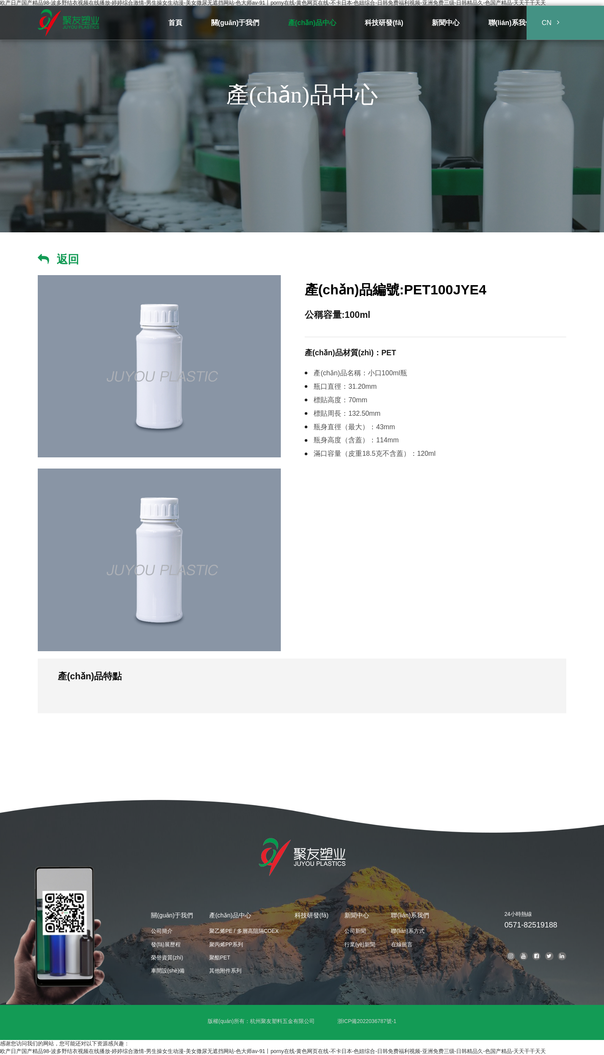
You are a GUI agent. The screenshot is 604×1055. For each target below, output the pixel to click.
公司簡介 (162, 931)
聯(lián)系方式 (407, 931)
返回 (68, 259)
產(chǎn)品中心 (230, 915)
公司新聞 (355, 931)
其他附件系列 (225, 971)
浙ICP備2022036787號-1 (366, 1021)
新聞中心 (356, 915)
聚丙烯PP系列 (226, 944)
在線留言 (402, 944)
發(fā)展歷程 (166, 944)
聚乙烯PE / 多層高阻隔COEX (244, 931)
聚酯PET (219, 958)
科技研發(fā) (312, 915)
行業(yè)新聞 (359, 944)
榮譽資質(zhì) (167, 958)
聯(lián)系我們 (410, 915)
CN (546, 23)
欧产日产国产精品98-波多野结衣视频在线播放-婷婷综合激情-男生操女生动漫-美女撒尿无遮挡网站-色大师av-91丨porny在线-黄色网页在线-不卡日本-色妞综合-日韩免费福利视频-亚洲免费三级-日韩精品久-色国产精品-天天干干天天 (273, 3)
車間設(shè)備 (168, 971)
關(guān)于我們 (172, 915)
